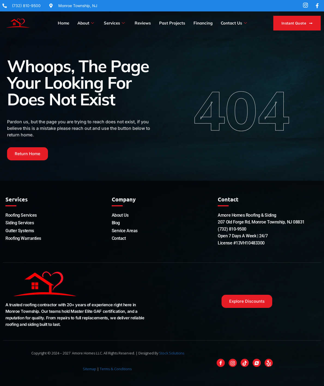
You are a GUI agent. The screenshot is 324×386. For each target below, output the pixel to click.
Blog (116, 222)
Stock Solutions (171, 353)
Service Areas (125, 230)
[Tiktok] (245, 363)
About (85, 23)
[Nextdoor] (257, 363)
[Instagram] (233, 363)
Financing (203, 23)
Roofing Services (21, 215)
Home (63, 23)
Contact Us (234, 23)
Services (114, 23)
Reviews (143, 23)
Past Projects (172, 23)
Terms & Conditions (116, 368)
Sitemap (89, 368)
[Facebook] (221, 363)
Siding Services (19, 222)
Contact (119, 238)
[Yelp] (269, 363)
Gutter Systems (19, 230)
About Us (120, 215)
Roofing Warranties (23, 238)
